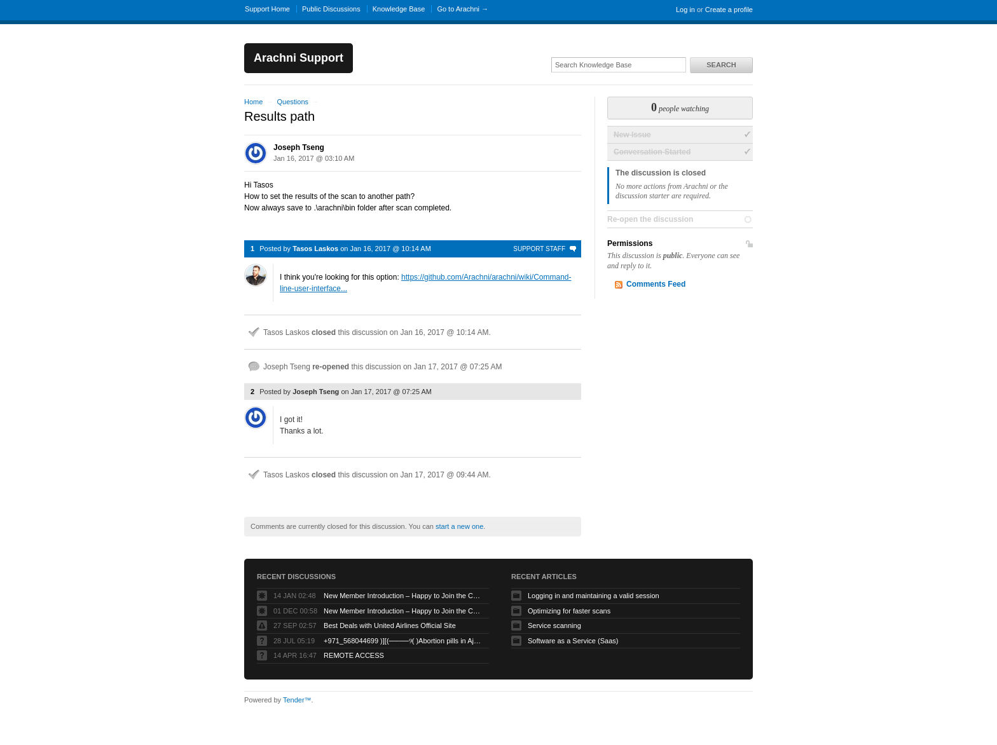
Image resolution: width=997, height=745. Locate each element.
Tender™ (297, 700)
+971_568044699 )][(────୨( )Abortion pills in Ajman (403, 641)
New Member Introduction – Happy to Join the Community (403, 595)
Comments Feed (655, 284)
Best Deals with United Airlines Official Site (390, 625)
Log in (685, 9)
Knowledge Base (399, 9)
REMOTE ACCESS (354, 655)
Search (721, 65)
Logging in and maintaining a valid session (593, 595)
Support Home (267, 9)
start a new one (459, 526)
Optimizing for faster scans (569, 611)
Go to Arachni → (462, 9)
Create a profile (729, 9)
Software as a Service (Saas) (573, 641)
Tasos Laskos (315, 248)
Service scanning (554, 625)
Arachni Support (298, 57)
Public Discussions (331, 9)
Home (253, 102)
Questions (292, 102)
